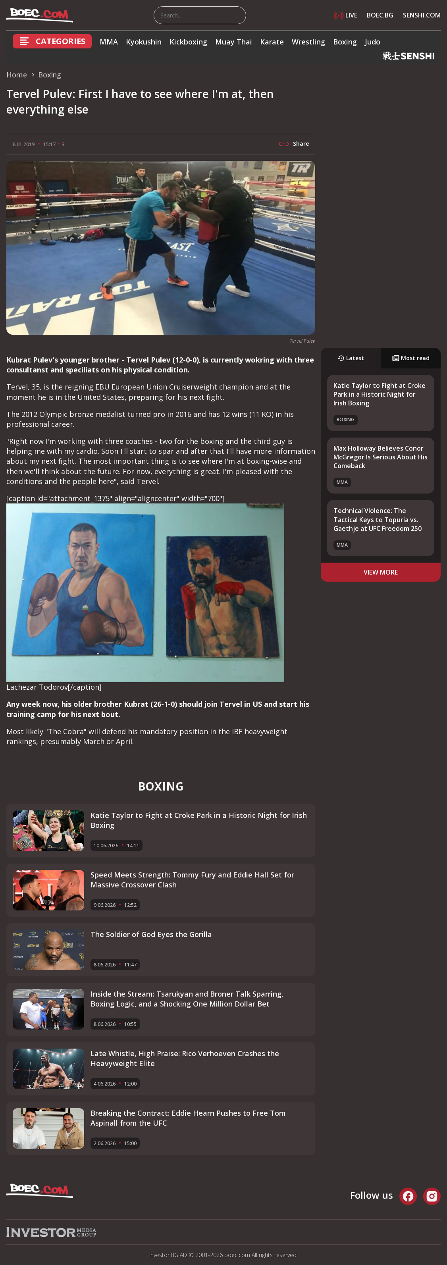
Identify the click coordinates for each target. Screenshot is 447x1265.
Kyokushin (144, 41)
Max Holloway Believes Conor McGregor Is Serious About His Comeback (380, 457)
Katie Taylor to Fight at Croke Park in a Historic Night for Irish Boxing (379, 394)
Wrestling (308, 41)
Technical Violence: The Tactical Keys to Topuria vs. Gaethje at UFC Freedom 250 (377, 519)
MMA (109, 41)
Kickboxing (188, 41)
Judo (372, 41)
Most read (411, 358)
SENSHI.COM (422, 15)
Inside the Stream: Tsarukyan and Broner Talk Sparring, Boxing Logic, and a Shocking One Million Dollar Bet (187, 999)
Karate (272, 41)
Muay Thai (233, 41)
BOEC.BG (380, 15)
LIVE (345, 15)
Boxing (345, 41)
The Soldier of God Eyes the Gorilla (151, 934)
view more (381, 572)
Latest (350, 358)
